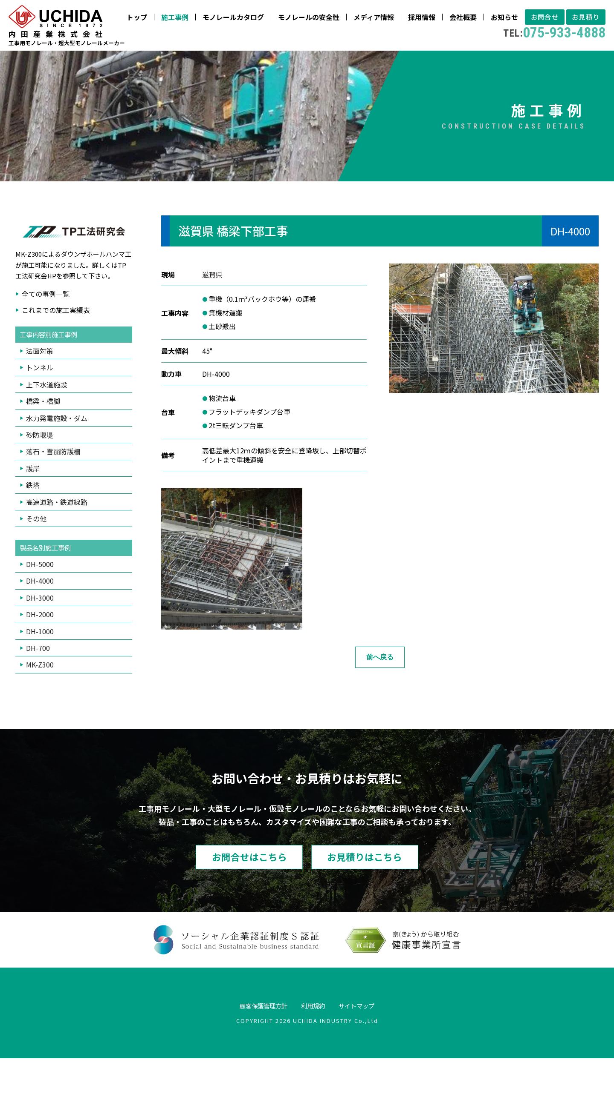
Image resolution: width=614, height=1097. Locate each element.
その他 (36, 555)
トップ (19, 62)
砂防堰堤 (39, 472)
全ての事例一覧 (46, 330)
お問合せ (428, 62)
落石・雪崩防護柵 (53, 489)
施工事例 (56, 62)
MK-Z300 (40, 702)
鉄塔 (33, 522)
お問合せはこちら (241, 895)
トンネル (39, 405)
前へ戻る (380, 694)
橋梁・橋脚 (43, 438)
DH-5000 (40, 601)
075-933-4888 (438, 78)
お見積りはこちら (373, 895)
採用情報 (303, 62)
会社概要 (345, 62)
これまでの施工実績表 (56, 347)
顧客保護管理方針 (257, 1044)
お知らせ (386, 62)
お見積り (473, 62)
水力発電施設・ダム (56, 455)
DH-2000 (40, 652)
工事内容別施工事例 (50, 372)
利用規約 (313, 1044)
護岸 (33, 505)
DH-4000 (40, 618)
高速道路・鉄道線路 (56, 539)
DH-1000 (40, 669)
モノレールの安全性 (190, 62)
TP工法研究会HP (70, 307)
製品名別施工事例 (47, 585)
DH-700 (38, 685)
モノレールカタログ (115, 62)
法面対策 (39, 388)
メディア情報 (255, 62)
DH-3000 (40, 635)
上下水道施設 (46, 421)
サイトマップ (363, 1044)
